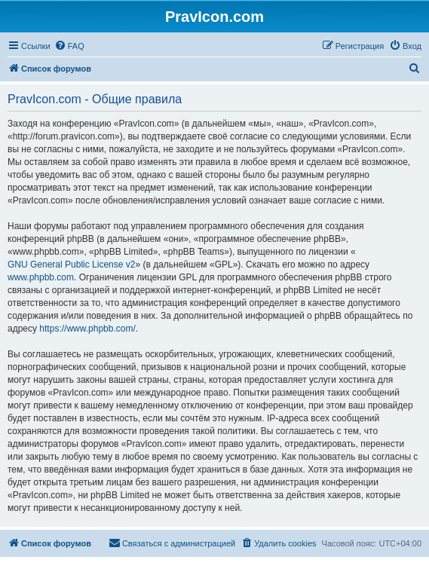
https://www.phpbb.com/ (87, 328)
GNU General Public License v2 (71, 264)
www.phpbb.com (41, 277)
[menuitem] (69, 46)
